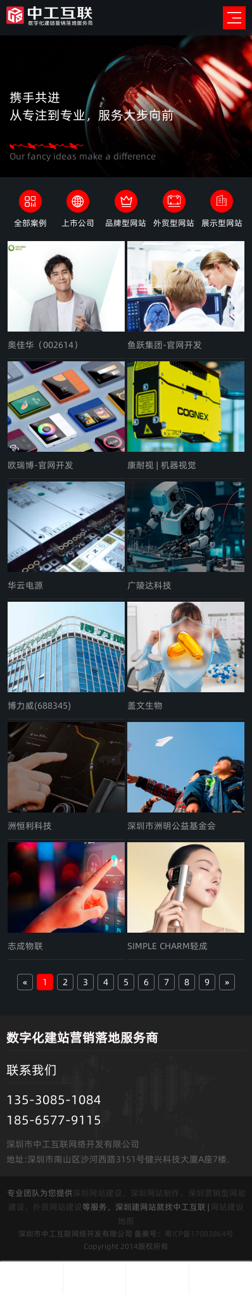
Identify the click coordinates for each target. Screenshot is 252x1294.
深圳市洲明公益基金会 (171, 825)
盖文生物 (145, 705)
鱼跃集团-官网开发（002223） (164, 346)
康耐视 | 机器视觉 (161, 465)
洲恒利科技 (30, 825)
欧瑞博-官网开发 (40, 465)
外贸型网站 (173, 222)
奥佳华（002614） (45, 345)
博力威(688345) (39, 705)
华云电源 (25, 585)
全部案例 (30, 222)
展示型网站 (222, 222)
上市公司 (77, 222)
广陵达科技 (149, 585)
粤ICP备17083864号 (199, 1233)
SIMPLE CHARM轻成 (167, 946)
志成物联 (25, 946)
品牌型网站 (125, 222)
